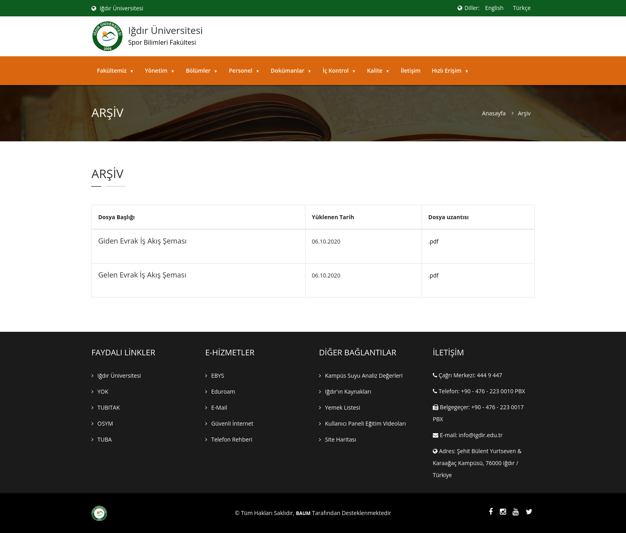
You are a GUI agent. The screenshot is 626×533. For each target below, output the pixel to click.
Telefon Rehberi (231, 439)
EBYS (217, 375)
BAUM (303, 513)
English (494, 8)
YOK (102, 391)
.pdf (433, 241)
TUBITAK (108, 407)
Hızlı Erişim (450, 70)
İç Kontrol (339, 70)
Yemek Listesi (342, 407)
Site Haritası (340, 439)
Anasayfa (493, 113)
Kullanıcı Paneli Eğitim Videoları (365, 423)
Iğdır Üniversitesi (117, 8)
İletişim (411, 70)
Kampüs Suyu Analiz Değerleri (364, 375)
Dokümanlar (291, 70)
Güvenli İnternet (232, 423)
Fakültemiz (115, 70)
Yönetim (160, 70)
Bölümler (202, 70)
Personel (244, 70)
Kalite (378, 70)
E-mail (219, 407)
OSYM (105, 423)
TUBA (104, 439)
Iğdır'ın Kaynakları (348, 391)
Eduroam (223, 391)
